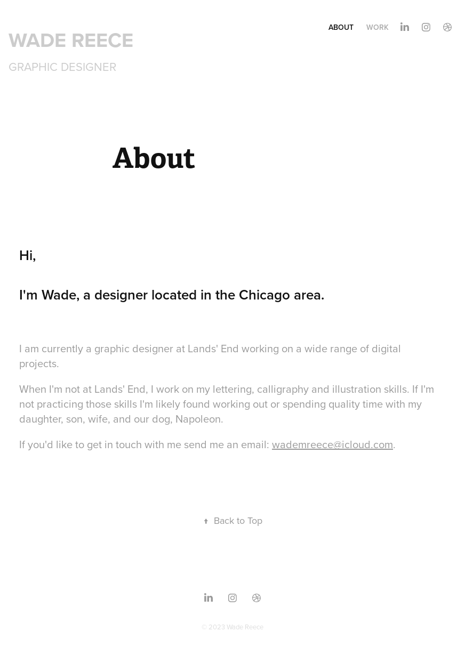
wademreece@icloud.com (332, 444)
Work (377, 27)
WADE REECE (71, 39)
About (341, 27)
